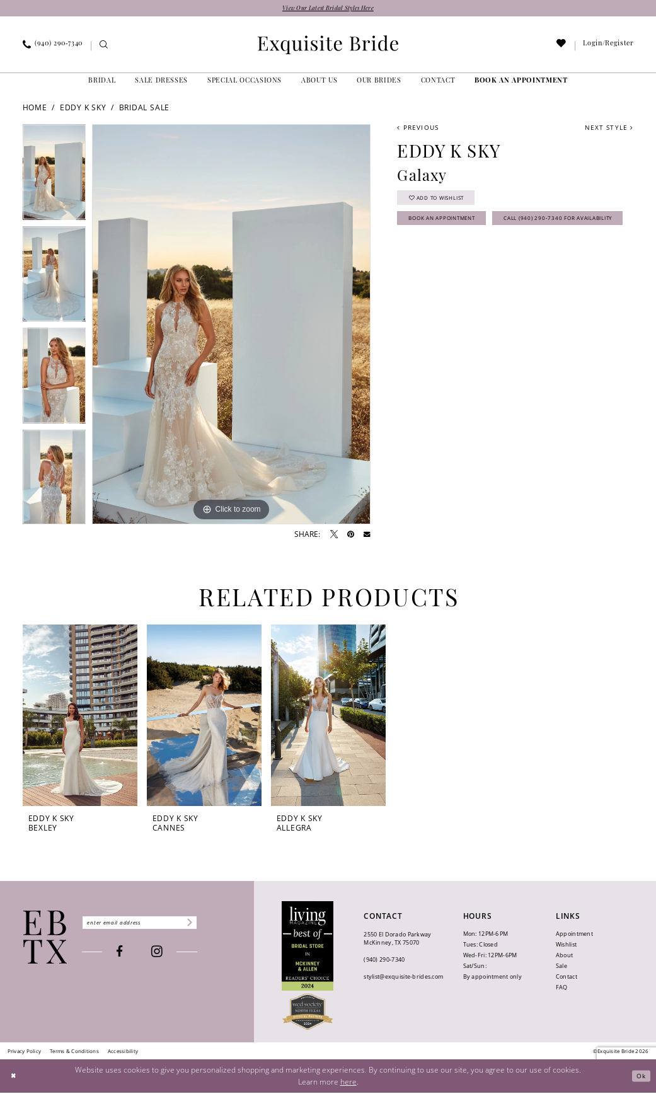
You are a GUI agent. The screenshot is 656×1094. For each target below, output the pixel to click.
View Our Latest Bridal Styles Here (328, 9)
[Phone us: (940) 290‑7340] (52, 47)
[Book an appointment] (521, 82)
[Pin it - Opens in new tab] (350, 535)
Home (35, 108)
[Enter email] (150, 924)
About (564, 956)
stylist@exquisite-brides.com (403, 978)
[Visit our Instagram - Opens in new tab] (167, 955)
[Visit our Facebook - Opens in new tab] (130, 954)
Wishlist (566, 945)
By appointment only (492, 978)
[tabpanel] (54, 176)
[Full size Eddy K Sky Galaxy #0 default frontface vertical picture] (231, 326)
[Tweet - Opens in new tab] (334, 535)
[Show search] (104, 47)
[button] (608, 47)
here (348, 1082)
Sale (561, 967)
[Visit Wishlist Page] (561, 47)
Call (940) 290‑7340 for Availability (479, 249)
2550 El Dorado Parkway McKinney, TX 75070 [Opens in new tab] (397, 940)
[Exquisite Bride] (45, 939)
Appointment (574, 935)
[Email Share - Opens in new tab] (367, 536)
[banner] (328, 46)
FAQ (562, 988)
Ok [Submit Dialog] (640, 1077)
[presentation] (80, 716)
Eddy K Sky (83, 108)
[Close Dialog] (14, 1077)
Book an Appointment (454, 225)
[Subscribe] (209, 924)
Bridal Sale (144, 108)
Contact (566, 978)
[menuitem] (52, 47)
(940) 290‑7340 (384, 961)
